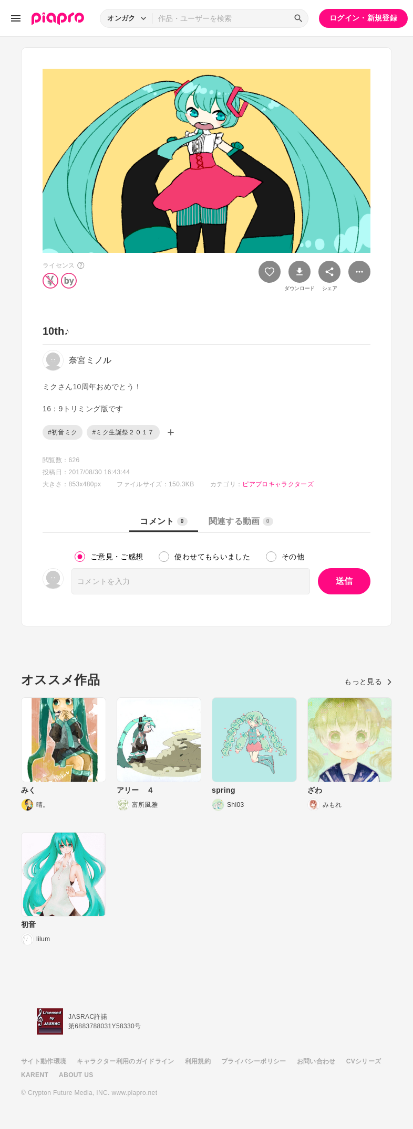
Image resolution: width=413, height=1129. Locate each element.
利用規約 (198, 1061)
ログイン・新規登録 (363, 18)
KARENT (34, 1075)
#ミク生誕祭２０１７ (123, 432)
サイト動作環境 (43, 1061)
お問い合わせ (316, 1061)
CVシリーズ (363, 1061)
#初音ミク (62, 432)
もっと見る (368, 681)
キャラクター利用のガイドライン (125, 1061)
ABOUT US (76, 1075)
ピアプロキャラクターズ (278, 484)
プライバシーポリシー (253, 1061)
